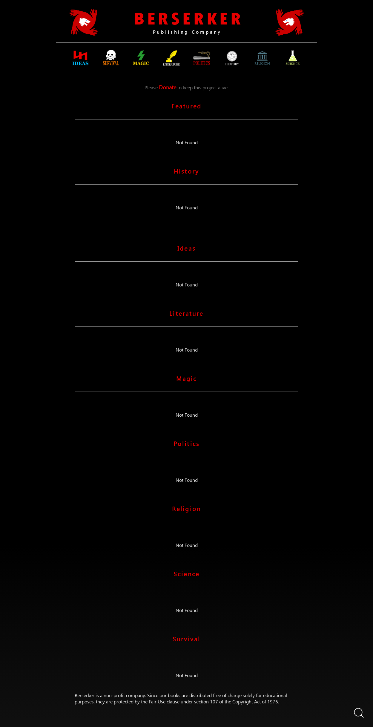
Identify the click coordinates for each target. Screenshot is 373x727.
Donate (167, 87)
